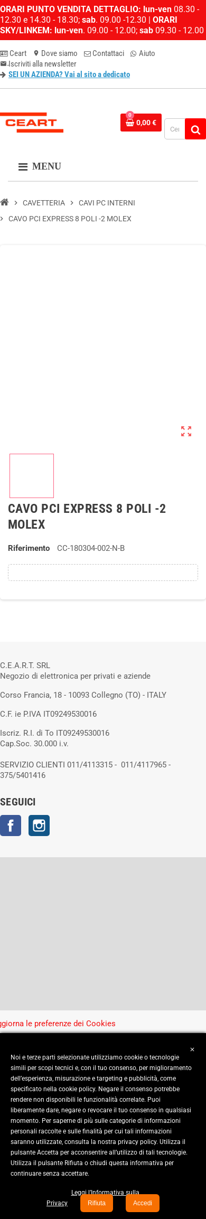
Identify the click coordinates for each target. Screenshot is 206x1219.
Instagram (39, 825)
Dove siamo (55, 53)
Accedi (142, 1203)
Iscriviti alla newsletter (38, 64)
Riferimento (29, 548)
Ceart (13, 53)
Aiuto (142, 53)
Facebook (10, 825)
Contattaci (104, 53)
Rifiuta (97, 1203)
